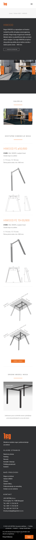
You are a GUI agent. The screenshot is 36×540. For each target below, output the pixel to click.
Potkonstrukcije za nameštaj (12, 486)
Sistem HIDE (17, 13)
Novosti (5, 459)
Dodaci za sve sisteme (10, 489)
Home (10, 13)
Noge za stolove (8, 476)
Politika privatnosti (9, 464)
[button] (31, 4)
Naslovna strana (8, 454)
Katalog (5, 457)
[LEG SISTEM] (5, 4)
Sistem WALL (7, 484)
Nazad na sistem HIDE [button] (11, 49)
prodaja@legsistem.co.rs (15, 511)
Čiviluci (5, 481)
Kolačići (6, 467)
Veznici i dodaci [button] (18, 361)
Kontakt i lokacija (8, 462)
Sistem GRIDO (7, 479)
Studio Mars (27, 528)
